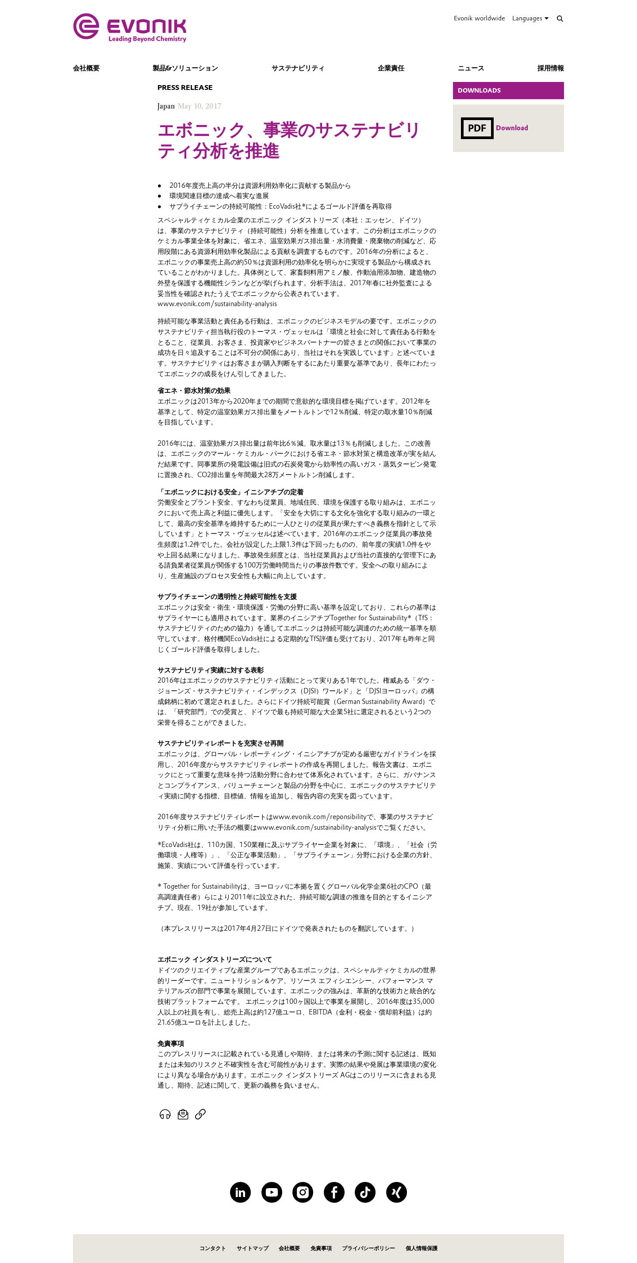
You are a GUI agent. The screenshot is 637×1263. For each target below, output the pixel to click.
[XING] (396, 1192)
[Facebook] (334, 1192)
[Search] (560, 18)
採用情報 (550, 68)
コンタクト (213, 1248)
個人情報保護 (421, 1248)
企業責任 (391, 68)
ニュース (471, 68)
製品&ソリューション (185, 68)
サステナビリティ (298, 68)
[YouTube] (271, 1192)
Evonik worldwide (479, 18)
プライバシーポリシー (368, 1248)
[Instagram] (302, 1192)
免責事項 (321, 1248)
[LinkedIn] (240, 1192)
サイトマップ (253, 1248)
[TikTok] (365, 1192)
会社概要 (86, 68)
